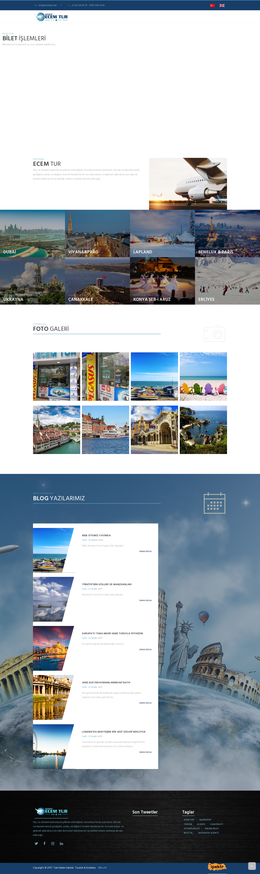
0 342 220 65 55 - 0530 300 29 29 (88, 5)
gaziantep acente (208, 833)
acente (201, 824)
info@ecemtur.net (46, 5)
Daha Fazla (145, 551)
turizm (188, 824)
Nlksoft (102, 868)
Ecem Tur (189, 819)
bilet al (188, 833)
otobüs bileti (192, 828)
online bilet (212, 828)
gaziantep (205, 819)
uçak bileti (216, 824)
